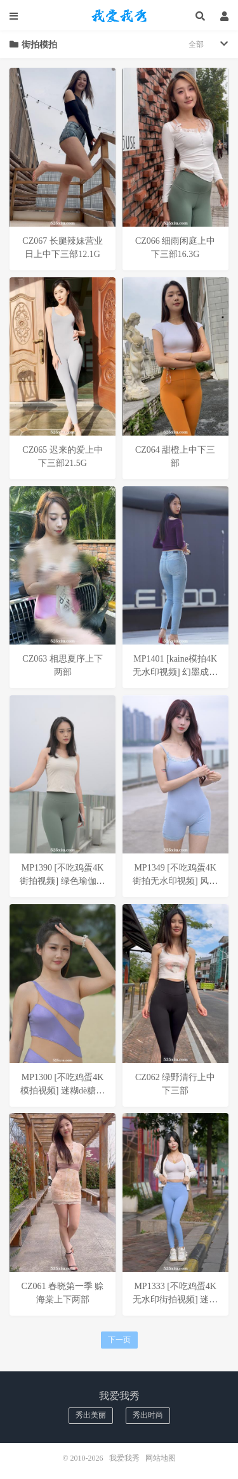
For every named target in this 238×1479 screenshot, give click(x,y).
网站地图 (160, 1458)
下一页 (119, 1339)
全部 (196, 44)
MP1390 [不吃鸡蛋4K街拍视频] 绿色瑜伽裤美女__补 (62, 881)
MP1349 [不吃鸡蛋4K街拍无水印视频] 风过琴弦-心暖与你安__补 (175, 881)
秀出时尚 (148, 1415)
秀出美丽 (91, 1415)
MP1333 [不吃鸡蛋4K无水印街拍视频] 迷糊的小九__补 (175, 1299)
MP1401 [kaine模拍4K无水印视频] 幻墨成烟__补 (175, 672)
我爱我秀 (119, 15)
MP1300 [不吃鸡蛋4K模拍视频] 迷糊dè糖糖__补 (62, 1091)
